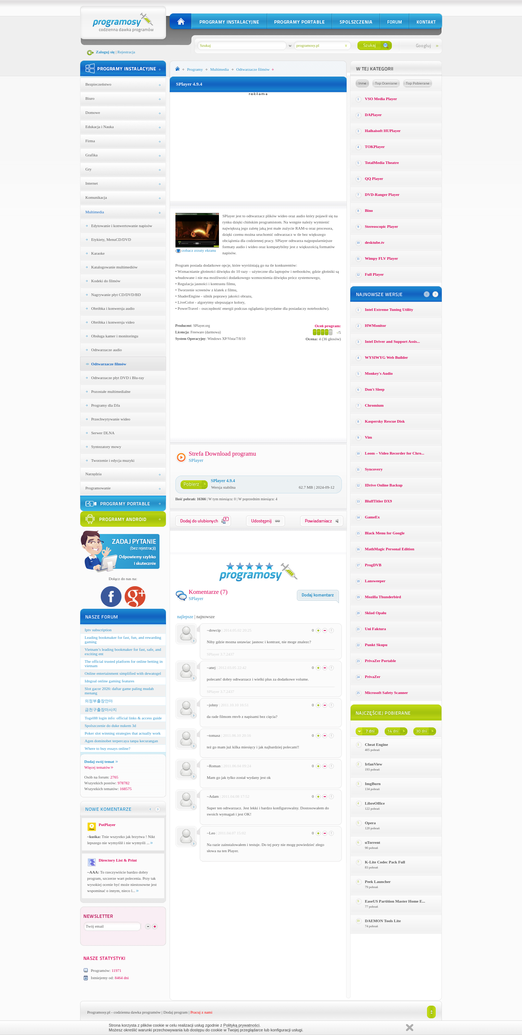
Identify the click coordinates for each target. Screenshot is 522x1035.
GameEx (372, 517)
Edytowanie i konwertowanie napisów (121, 225)
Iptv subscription (98, 630)
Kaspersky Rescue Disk (385, 421)
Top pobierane (417, 83)
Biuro (90, 98)
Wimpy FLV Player (381, 258)
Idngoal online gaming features (109, 681)
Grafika (92, 155)
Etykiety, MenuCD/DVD (111, 239)
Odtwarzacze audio (106, 350)
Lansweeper (375, 581)
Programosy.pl (99, 1012)
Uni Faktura (375, 629)
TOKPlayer (375, 146)
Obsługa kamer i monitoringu (114, 336)
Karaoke (98, 253)
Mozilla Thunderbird (383, 597)
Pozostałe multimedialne (110, 391)
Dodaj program (175, 1012)
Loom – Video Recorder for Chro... (394, 453)
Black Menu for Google (385, 533)
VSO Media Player (381, 98)
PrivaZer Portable (380, 660)
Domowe (93, 112)
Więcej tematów (98, 767)
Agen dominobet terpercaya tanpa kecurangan (121, 741)
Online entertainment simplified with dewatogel (123, 673)
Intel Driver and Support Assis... (392, 341)
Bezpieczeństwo (98, 84)
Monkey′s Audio (379, 373)
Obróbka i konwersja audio (112, 308)
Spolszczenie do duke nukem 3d (110, 725)
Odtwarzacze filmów (109, 364)
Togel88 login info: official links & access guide (123, 718)
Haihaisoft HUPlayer (383, 130)
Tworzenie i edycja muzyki (112, 460)
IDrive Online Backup (384, 485)
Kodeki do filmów (106, 281)
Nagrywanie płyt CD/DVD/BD (116, 294)
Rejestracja (126, 52)
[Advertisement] (258, 146)
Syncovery (374, 469)
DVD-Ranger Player (382, 194)
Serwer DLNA (103, 433)
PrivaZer (373, 676)
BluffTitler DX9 (378, 501)
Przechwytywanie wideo (110, 419)
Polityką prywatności (241, 1025)
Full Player (374, 274)
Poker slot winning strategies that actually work (123, 733)
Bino (369, 210)
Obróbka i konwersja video (112, 322)
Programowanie (98, 488)
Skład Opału (375, 613)
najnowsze (205, 616)
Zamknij (409, 1027)
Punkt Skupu (376, 644)
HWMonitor (375, 325)
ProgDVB (373, 565)
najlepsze (185, 616)
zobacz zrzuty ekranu (195, 250)
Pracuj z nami (201, 1012)
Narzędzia (94, 474)
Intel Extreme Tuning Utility (389, 309)
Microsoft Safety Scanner (386, 692)
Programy (195, 69)
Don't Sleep (375, 389)
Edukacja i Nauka (100, 126)
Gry (89, 169)
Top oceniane (386, 83)
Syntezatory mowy (106, 446)
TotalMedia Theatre (382, 162)
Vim (368, 437)
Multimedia (95, 212)
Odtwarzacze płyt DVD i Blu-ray (117, 377)
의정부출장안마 (99, 701)
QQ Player (374, 178)
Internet (92, 183)
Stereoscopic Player (381, 226)
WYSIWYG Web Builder (386, 357)
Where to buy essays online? (107, 748)
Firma (90, 141)
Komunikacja (96, 197)
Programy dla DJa (105, 405)
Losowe (362, 83)
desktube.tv (375, 242)
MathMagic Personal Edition (389, 549)
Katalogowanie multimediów (114, 267)
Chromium (374, 405)
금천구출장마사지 (101, 709)
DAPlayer (373, 114)
